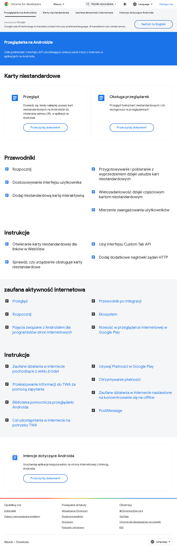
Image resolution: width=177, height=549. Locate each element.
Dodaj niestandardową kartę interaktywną (48, 195)
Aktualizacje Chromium (75, 510)
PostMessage (110, 410)
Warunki (8, 541)
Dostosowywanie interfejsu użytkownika (46, 182)
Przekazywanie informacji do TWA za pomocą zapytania (44, 387)
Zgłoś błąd (10, 510)
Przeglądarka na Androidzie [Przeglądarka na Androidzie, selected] (20, 12)
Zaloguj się (166, 4)
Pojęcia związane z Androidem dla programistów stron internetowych (42, 330)
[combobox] (101, 4)
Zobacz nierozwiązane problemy (22, 516)
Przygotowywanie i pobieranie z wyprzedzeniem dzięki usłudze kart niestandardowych (129, 174)
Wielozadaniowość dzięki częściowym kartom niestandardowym (131, 194)
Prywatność (22, 541)
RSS (121, 527)
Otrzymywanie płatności (120, 379)
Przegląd (19, 301)
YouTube (124, 516)
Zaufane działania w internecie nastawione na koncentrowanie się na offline (135, 395)
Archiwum (67, 521)
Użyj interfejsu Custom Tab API (125, 244)
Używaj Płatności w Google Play (126, 366)
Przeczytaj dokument (45, 127)
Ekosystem (108, 314)
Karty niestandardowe (56, 12)
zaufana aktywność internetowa (94, 12)
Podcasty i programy (73, 527)
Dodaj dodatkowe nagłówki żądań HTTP (133, 257)
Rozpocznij (21, 169)
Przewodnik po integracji (120, 301)
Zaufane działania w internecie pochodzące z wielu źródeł (38, 369)
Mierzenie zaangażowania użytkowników (134, 210)
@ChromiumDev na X (131, 510)
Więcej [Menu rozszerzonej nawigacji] (57, 4)
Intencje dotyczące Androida (136, 12)
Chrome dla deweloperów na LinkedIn (140, 521)
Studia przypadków (72, 516)
